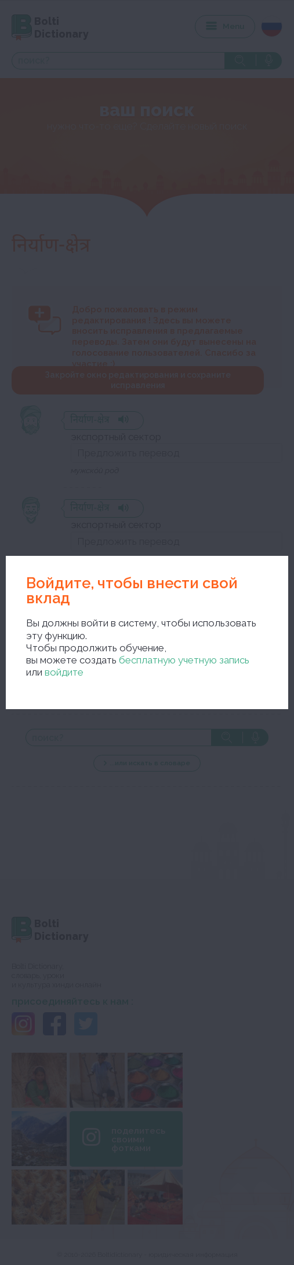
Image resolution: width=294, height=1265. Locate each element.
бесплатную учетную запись (184, 660)
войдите (64, 672)
